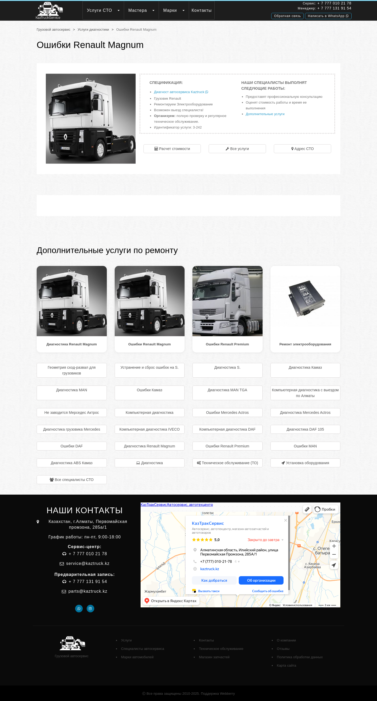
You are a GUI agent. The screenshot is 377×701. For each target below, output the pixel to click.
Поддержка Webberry (218, 693)
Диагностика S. (227, 367)
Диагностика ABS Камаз (71, 462)
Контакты (213, 10)
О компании (286, 639)
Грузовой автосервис (53, 29)
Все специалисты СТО (74, 479)
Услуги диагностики (93, 29)
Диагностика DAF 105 (305, 428)
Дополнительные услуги (265, 113)
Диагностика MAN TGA (227, 389)
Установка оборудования (307, 462)
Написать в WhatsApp (310, 15)
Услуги (126, 639)
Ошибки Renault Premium (227, 343)
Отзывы (283, 648)
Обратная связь (270, 15)
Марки (181, 10)
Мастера (149, 10)
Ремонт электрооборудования (305, 343)
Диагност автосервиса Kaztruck (181, 91)
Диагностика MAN (71, 389)
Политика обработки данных (300, 656)
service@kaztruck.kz (88, 562)
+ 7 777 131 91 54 (317, 9)
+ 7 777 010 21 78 (317, 4)
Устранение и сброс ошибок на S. (149, 367)
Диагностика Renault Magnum (71, 343)
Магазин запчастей (214, 656)
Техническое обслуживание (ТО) (230, 462)
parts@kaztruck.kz (87, 590)
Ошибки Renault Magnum (149, 343)
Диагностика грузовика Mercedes (71, 428)
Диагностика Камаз (305, 367)
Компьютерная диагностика (149, 412)
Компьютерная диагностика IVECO (149, 428)
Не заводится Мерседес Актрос (72, 412)
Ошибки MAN (305, 445)
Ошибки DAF (71, 445)
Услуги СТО (111, 10)
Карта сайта (286, 665)
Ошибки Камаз (149, 389)
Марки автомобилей (137, 656)
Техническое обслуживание (221, 648)
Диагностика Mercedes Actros (305, 412)
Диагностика (152, 462)
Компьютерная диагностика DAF (227, 428)
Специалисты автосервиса (142, 648)
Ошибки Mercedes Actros (227, 412)
